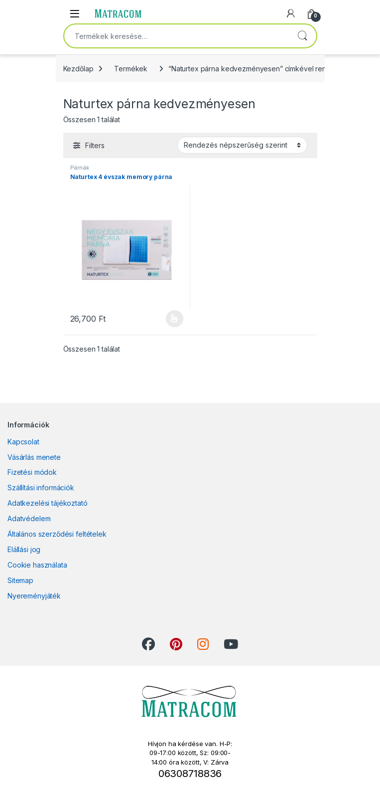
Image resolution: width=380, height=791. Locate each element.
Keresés (302, 35)
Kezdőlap (78, 68)
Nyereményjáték (34, 596)
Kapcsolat (23, 441)
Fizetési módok (32, 472)
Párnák (79, 167)
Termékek (130, 68)
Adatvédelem (28, 518)
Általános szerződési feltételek (57, 534)
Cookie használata (37, 565)
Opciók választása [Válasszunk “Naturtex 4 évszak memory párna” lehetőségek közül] (174, 318)
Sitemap (20, 580)
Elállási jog (23, 549)
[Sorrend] (242, 145)
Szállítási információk (40, 487)
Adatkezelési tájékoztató (47, 503)
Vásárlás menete (34, 457)
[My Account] (290, 13)
